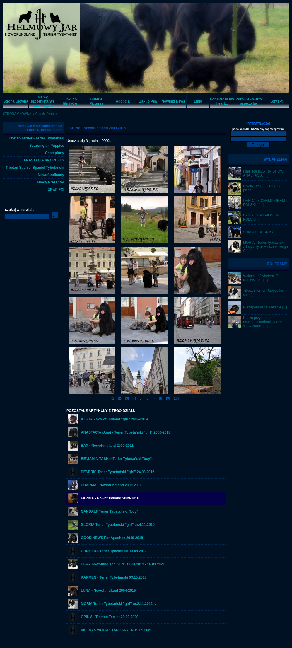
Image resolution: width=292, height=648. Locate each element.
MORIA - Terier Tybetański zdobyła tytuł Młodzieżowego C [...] (265, 247)
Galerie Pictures (46, 113)
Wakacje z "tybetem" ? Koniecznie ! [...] (260, 278)
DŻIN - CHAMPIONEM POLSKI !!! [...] (261, 217)
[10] (176, 398)
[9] (168, 398)
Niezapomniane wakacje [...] (265, 307)
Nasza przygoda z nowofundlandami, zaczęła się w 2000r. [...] (263, 322)
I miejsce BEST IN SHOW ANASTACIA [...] (263, 173)
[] (120, 398)
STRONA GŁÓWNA (17, 113)
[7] (154, 398)
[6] (147, 398)
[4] (134, 398)
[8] (161, 398)
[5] (140, 398)
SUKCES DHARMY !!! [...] (263, 232)
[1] (113, 398)
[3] (127, 398)
